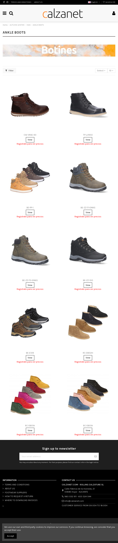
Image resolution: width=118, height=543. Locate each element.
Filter (9, 70)
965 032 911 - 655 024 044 (77, 496)
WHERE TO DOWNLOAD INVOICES (21, 500)
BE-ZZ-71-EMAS (88, 207)
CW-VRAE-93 (30, 135)
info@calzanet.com (74, 501)
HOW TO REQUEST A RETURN (19, 496)
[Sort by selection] (101, 70)
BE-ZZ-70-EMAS (30, 280)
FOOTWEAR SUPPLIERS (16, 492)
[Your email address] (55, 456)
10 (111, 70)
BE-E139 (30, 353)
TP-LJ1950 (88, 135)
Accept (10, 536)
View (30, 139)
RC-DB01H (30, 425)
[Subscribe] (95, 456)
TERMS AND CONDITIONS (21, 2)
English (94, 2)
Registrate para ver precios (30, 144)
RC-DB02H (88, 353)
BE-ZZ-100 (88, 280)
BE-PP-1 (30, 207)
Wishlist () (109, 2)
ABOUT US (38, 2)
